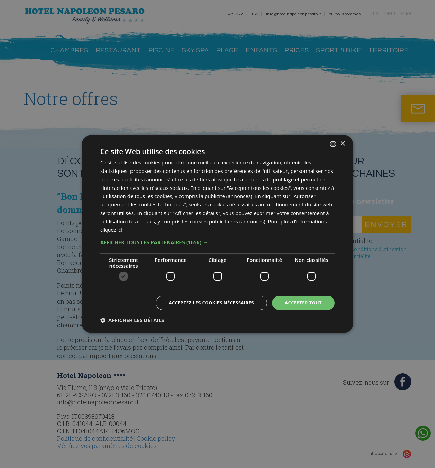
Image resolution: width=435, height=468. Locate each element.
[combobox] (333, 143)
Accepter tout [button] (302, 303)
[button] (217, 242)
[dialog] (217, 234)
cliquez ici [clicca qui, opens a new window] (111, 229)
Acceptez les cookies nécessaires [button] (206, 303)
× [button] (342, 143)
